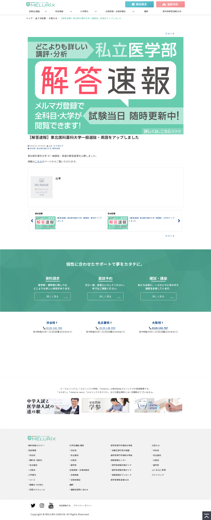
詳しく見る (53, 296)
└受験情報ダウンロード (121, 474)
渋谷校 (50, 322)
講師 (146, 11)
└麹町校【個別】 (35, 460)
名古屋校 (104, 322)
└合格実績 (74, 474)
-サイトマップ (157, 474)
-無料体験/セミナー (36, 445)
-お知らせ (155, 445)
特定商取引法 (64, 505)
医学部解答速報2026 (172, 11)
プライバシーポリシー (82, 505)
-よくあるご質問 (158, 470)
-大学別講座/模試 (76, 445)
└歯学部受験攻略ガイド (121, 470)
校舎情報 (59, 11)
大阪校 (156, 322)
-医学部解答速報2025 (119, 479)
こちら (38, 161)
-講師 (71, 484)
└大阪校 (31, 470)
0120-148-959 (107, 328)
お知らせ (53, 18)
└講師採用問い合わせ (78, 489)
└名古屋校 (32, 465)
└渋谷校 (31, 455)
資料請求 (141, 4)
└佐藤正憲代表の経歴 (120, 450)
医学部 (32, 148)
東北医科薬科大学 (44, 148)
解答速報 (56, 148)
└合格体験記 (75, 479)
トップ (29, 18)
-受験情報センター (118, 460)
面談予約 (172, 4)
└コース (31, 479)
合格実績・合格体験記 (115, 11)
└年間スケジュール (36, 489)
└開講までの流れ (35, 484)
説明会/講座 (34, 11)
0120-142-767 (160, 328)
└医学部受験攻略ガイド (121, 465)
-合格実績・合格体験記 (79, 470)
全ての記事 (40, 18)
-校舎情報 (32, 450)
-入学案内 (32, 474)
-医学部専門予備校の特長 (121, 445)
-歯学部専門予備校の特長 (121, 455)
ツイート (170, 33)
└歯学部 (73, 465)
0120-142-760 (54, 328)
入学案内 (84, 11)
